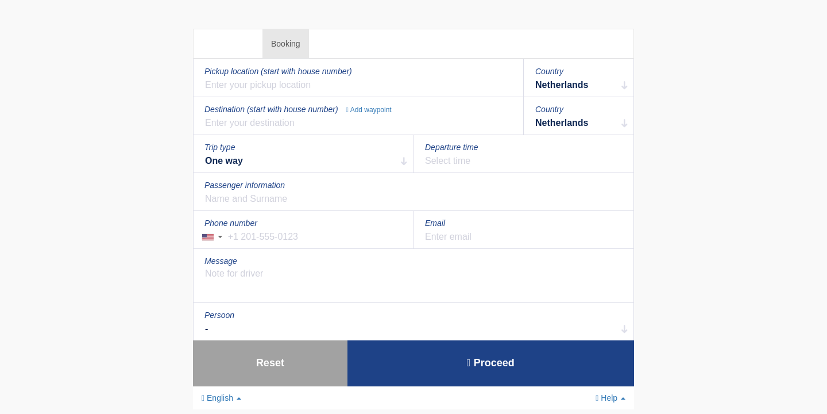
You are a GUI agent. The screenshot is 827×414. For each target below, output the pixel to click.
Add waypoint (369, 110)
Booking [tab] (285, 43)
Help (610, 397)
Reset (270, 363)
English (221, 397)
